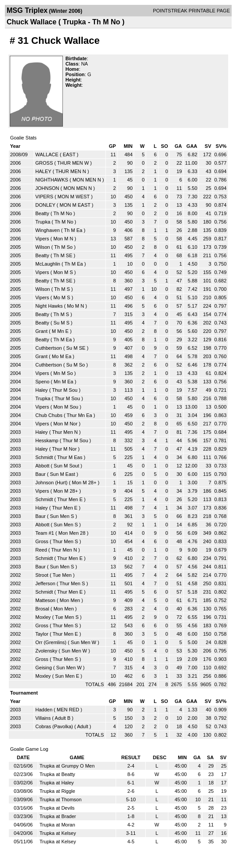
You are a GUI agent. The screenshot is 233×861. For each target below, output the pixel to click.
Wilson (42, 247)
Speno (42, 381)
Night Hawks (49, 306)
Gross (41, 541)
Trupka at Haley (56, 782)
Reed (41, 549)
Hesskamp (46, 440)
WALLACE (46, 154)
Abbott (42, 465)
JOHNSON (47, 188)
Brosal (42, 608)
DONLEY (45, 205)
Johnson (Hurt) (51, 482)
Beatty (42, 213)
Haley (41, 390)
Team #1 (44, 533)
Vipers (42, 238)
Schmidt (44, 457)
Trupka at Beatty (57, 774)
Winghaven (47, 230)
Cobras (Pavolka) (54, 726)
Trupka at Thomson (60, 799)
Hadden (44, 709)
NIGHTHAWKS (51, 179)
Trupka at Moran (57, 824)
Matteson (45, 600)
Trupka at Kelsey (57, 833)
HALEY (43, 171)
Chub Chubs (48, 415)
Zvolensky (46, 650)
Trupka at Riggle (57, 791)
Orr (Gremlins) (50, 642)
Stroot (41, 575)
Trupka (42, 221)
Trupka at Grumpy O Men (66, 765)
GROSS (44, 163)
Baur (40, 474)
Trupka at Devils (56, 808)
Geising (43, 667)
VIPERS (44, 196)
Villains (43, 718)
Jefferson (45, 583)
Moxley (43, 617)
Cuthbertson (48, 348)
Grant (41, 331)
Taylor (41, 634)
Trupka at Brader (57, 816)
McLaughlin (47, 263)
